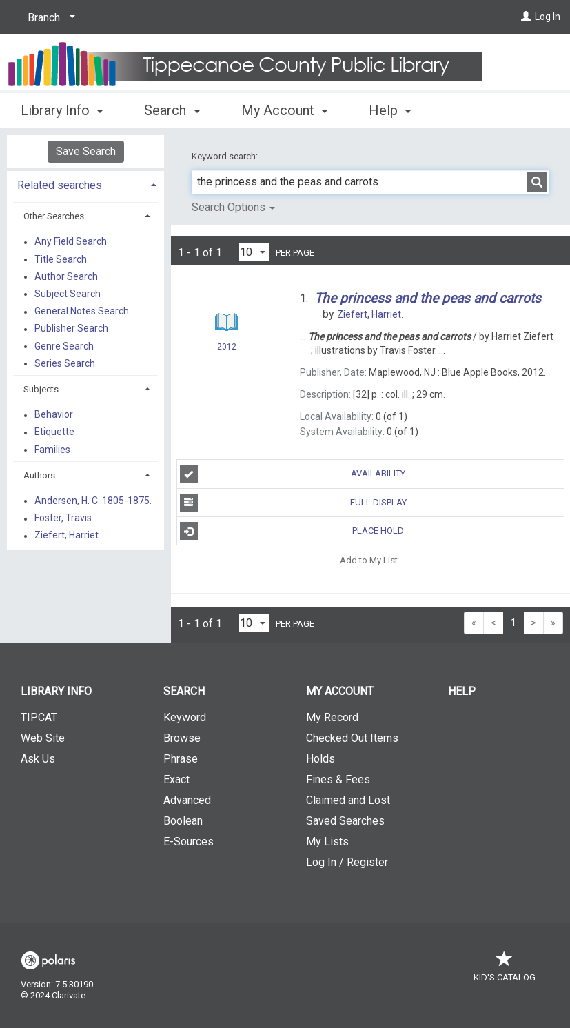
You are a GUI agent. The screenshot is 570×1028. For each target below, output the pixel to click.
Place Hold (292, 531)
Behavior (53, 415)
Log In (547, 16)
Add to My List (369, 559)
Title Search (60, 259)
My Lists (327, 841)
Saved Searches (345, 820)
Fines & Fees (338, 779)
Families (52, 449)
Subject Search (67, 293)
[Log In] (526, 16)
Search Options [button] (233, 207)
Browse (182, 738)
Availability (293, 474)
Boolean (183, 820)
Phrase (180, 758)
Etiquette (54, 432)
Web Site (43, 738)
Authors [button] (39, 475)
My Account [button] (284, 110)
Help (462, 691)
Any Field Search (70, 242)
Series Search (64, 363)
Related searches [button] (59, 185)
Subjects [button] (41, 389)
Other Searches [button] (53, 216)
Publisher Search (71, 328)
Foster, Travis (63, 518)
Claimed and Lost (348, 800)
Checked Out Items (352, 738)
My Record (332, 717)
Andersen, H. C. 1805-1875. (93, 500)
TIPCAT (39, 717)
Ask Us (38, 758)
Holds (320, 758)
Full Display (293, 503)
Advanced (187, 800)
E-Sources (188, 841)
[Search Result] (226, 322)
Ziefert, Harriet (66, 535)
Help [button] (390, 110)
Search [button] (171, 110)
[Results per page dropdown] (254, 252)
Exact (176, 779)
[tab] (85, 183)
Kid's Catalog (505, 970)
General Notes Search (81, 311)
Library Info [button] (62, 110)
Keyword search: (226, 156)
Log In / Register (347, 862)
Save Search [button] (86, 151)
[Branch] (49, 18)
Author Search (66, 276)
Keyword (184, 717)
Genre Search (64, 346)
